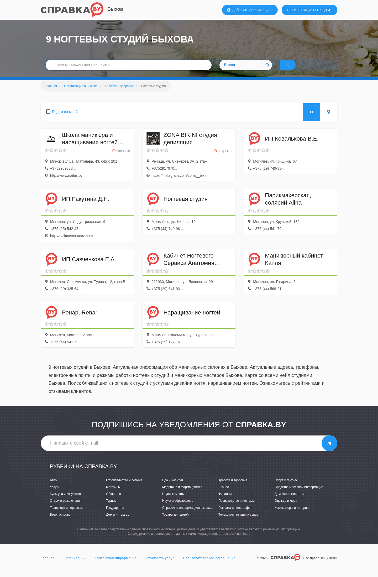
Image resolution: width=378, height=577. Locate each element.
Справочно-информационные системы (190, 514)
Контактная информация (115, 565)
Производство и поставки (236, 508)
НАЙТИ (295, 69)
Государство (115, 514)
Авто (53, 487)
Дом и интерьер (117, 521)
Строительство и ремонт (124, 487)
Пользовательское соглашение (209, 565)
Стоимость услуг (160, 565)
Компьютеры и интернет (292, 514)
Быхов (115, 9)
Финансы (225, 501)
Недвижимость (173, 501)
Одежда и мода (286, 508)
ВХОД (324, 10)
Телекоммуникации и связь (238, 521)
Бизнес (223, 494)
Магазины (113, 494)
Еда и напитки (172, 487)
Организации (75, 565)
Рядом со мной (65, 118)
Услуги (55, 494)
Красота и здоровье (232, 487)
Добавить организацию (249, 10)
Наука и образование (177, 508)
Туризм (111, 508)
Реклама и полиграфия (235, 514)
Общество (113, 501)
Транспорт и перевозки (66, 514)
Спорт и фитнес (286, 487)
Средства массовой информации (299, 494)
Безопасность (60, 521)
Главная (48, 565)
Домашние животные (290, 501)
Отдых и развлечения (65, 508)
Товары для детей (175, 521)
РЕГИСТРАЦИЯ (300, 10)
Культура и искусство (65, 501)
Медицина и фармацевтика (182, 494)
